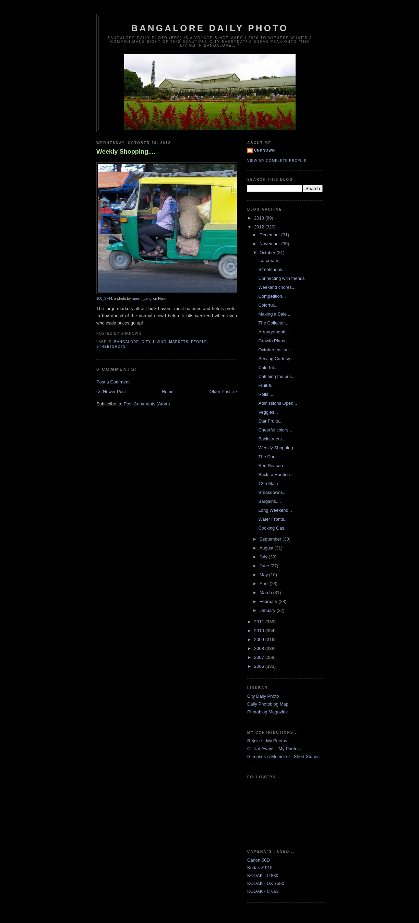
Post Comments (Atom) (147, 403)
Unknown (264, 150)
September (271, 539)
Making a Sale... (274, 314)
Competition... (272, 296)
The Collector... (273, 323)
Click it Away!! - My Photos (273, 748)
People (199, 342)
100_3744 (104, 298)
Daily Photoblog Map (267, 704)
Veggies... (268, 412)
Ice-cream (268, 260)
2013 (259, 218)
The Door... (269, 456)
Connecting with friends (281, 278)
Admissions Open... (277, 403)
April (265, 583)
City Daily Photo (263, 696)
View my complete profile (277, 161)
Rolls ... (265, 394)
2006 (259, 666)
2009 (259, 639)
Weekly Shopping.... (125, 151)
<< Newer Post (111, 391)
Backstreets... (271, 438)
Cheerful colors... (275, 430)
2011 (259, 621)
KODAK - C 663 (263, 891)
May (264, 574)
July (264, 556)
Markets (178, 342)
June (265, 565)
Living (159, 342)
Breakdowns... (272, 492)
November (271, 243)
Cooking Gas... (273, 528)
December (271, 234)
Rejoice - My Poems (267, 740)
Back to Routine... (276, 474)
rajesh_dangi (142, 298)
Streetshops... (272, 269)
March (266, 592)
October (268, 252)
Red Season (270, 465)
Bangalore (126, 342)
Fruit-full (266, 385)
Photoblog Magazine (267, 711)
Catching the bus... (276, 376)
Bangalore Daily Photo (209, 28)
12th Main (268, 483)
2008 (259, 648)
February (269, 601)
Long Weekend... (275, 510)
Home (168, 391)
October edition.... (276, 349)
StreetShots (111, 346)
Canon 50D (258, 860)
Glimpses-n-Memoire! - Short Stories (283, 756)
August (267, 548)
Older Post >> (223, 391)
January (268, 610)
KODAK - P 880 (262, 875)
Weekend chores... (276, 287)
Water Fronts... (272, 519)
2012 (259, 226)
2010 (259, 630)
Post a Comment (113, 381)
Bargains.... (269, 501)
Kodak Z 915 (260, 867)
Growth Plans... (273, 340)
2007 (259, 657)
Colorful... (267, 305)
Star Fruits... (270, 421)
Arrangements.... (274, 331)
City (146, 342)
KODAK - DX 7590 (265, 883)
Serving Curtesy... (275, 358)
